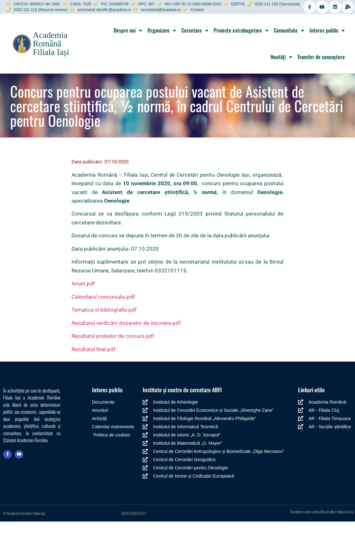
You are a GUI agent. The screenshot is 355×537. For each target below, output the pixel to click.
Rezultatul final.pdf (93, 365)
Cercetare (195, 46)
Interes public (327, 46)
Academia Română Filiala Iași (51, 59)
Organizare (161, 46)
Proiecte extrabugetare (241, 46)
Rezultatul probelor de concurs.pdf (113, 352)
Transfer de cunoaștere (321, 72)
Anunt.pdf (83, 299)
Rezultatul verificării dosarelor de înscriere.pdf (126, 338)
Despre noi (128, 46)
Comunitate (289, 46)
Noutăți (281, 72)
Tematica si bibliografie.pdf (104, 325)
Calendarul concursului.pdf (103, 312)
